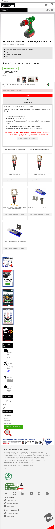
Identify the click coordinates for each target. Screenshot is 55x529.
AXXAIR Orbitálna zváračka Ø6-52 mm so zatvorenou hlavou (15, 173)
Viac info (8, 371)
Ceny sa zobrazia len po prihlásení (13, 44)
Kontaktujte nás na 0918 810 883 (28, 138)
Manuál (4, 75)
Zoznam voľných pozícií (13, 427)
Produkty (5, 10)
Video (19, 63)
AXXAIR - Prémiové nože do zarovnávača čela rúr (14, 242)
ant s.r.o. (8, 469)
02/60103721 (7, 73)
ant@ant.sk (10, 506)
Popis (28, 95)
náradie (26, 454)
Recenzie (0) (32, 63)
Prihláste (8, 49)
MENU (49, 10)
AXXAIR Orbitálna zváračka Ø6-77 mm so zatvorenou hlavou (40, 173)
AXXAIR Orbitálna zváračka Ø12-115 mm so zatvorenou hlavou (14, 208)
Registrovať (46, 1)
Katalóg (7, 63)
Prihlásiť (51, 1)
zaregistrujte (19, 49)
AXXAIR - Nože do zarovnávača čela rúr (39, 208)
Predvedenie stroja (10, 68)
